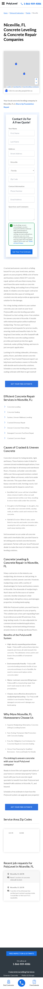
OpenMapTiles (17, 87)
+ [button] (36, 79)
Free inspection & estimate (21, 953)
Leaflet (9, 87)
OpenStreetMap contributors (31, 87)
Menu (3, 3)
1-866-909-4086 (31, 3)
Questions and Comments (18, 207)
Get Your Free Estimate (21, 384)
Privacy (21, 243)
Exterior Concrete (11, 975)
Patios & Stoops (28, 975)
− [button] (36, 83)
